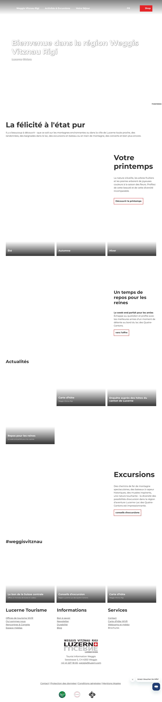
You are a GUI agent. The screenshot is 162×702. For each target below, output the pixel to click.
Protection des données (63, 683)
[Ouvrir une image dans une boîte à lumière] (81, 646)
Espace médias (14, 628)
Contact (112, 618)
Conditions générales (89, 683)
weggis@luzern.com (90, 663)
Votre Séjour (83, 8)
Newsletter (63, 621)
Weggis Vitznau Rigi (27, 8)
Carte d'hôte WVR (118, 621)
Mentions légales (111, 683)
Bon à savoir (63, 618)
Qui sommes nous (16, 621)
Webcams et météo (118, 624)
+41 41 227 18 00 (69, 663)
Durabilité (62, 624)
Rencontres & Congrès (18, 624)
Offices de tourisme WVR (19, 618)
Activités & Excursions (57, 8)
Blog (59, 628)
